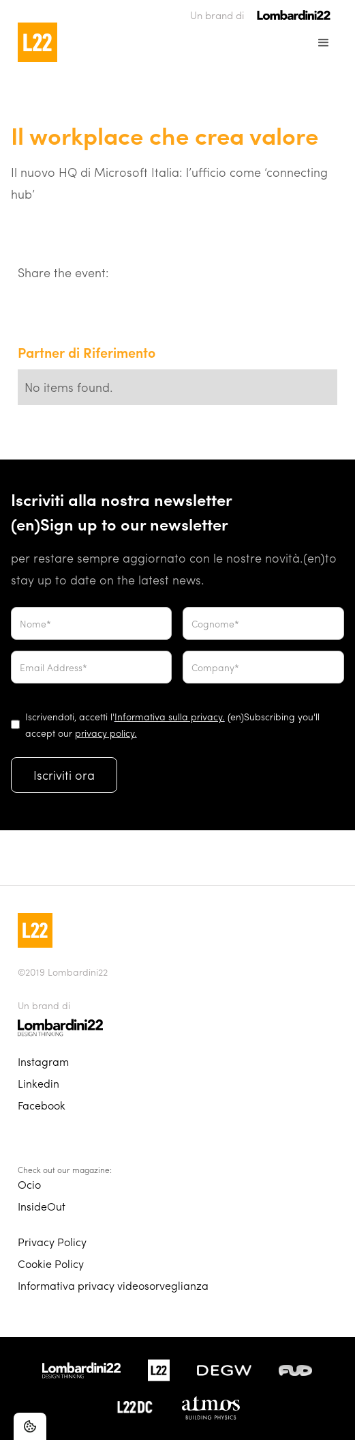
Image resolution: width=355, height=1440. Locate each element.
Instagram (43, 1061)
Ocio (29, 1184)
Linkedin (38, 1083)
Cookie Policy (51, 1263)
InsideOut (41, 1206)
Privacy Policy (52, 1242)
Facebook (41, 1105)
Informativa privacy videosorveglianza (113, 1285)
